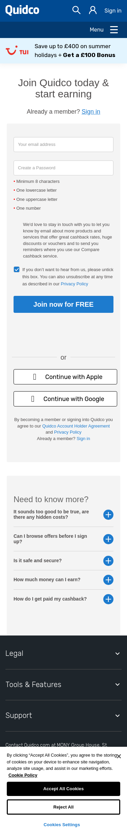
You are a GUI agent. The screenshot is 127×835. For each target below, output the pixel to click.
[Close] (118, 756)
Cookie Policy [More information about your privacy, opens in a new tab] (22, 775)
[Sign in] (93, 11)
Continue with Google (65, 399)
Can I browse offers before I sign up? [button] (63, 539)
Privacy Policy (74, 283)
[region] (63, 791)
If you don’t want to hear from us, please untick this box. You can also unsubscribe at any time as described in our (67, 276)
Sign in (113, 10)
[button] (63, 50)
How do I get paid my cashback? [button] (63, 599)
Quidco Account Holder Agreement (76, 426)
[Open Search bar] (76, 11)
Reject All (63, 807)
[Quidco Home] (22, 14)
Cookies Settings (62, 824)
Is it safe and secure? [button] (63, 560)
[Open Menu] (104, 30)
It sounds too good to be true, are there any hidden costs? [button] (63, 514)
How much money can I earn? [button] (63, 579)
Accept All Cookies (63, 788)
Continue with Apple (65, 377)
